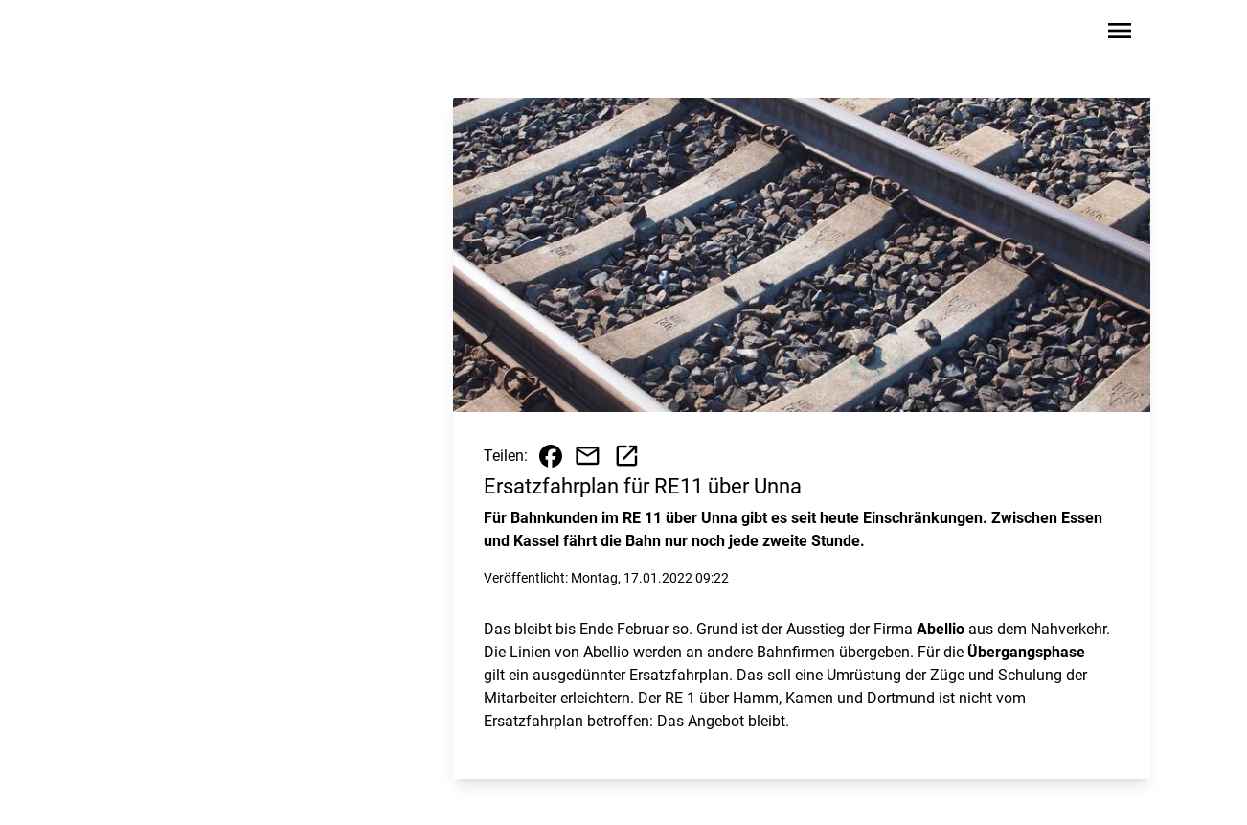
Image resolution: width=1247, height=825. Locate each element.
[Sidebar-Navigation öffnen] (1119, 34)
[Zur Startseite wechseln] (158, 34)
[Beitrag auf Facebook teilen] (550, 456)
